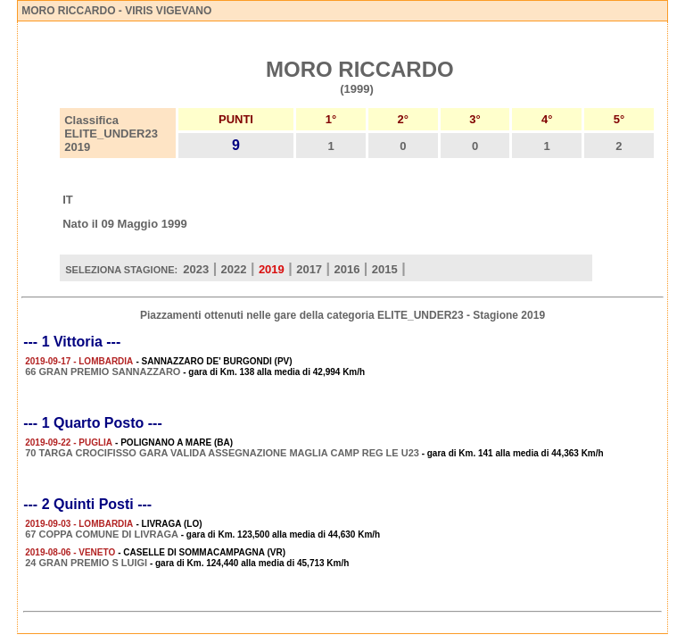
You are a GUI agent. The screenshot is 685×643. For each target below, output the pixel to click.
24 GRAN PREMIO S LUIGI (86, 562)
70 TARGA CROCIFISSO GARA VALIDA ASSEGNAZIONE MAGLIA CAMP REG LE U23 (222, 452)
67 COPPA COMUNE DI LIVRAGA (101, 534)
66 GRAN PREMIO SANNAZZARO (102, 371)
